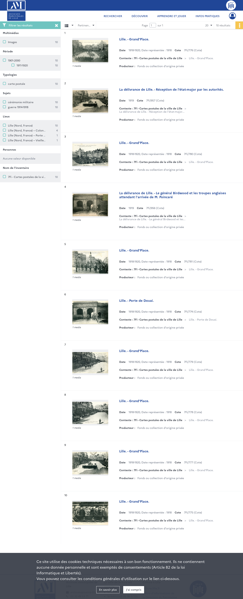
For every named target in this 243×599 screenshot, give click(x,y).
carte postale (16, 84)
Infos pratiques (207, 16)
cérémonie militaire (20, 102)
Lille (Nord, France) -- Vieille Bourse (30, 140)
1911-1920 (22, 65)
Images (12, 42)
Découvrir (140, 16)
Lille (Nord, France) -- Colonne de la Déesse (36, 130)
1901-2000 (14, 60)
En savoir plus (108, 589)
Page (145, 25)
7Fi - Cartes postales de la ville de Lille (32, 177)
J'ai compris (133, 589)
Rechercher (113, 16)
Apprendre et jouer (171, 16)
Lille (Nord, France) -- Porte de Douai (31, 135)
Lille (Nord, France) (20, 125)
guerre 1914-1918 (18, 107)
